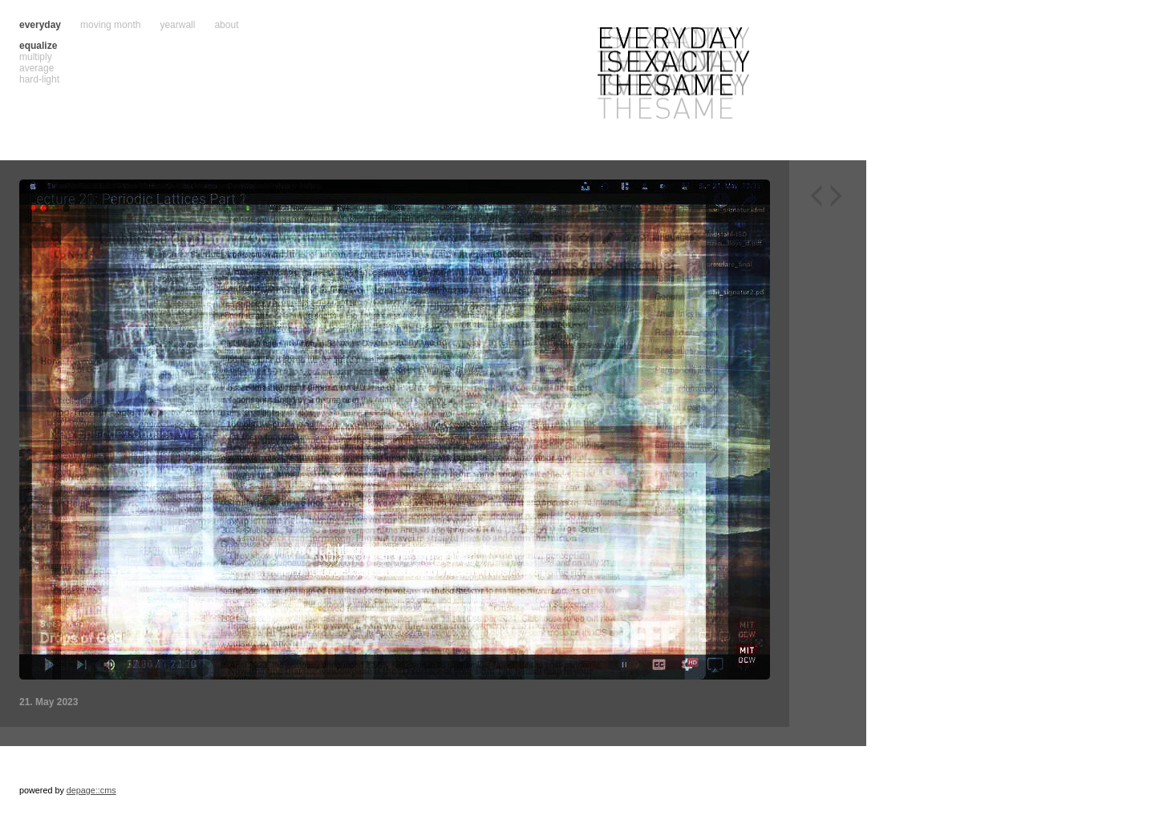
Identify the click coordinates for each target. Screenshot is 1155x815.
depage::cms (91, 790)
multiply (35, 57)
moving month (110, 24)
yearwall (177, 24)
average (36, 68)
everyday (40, 24)
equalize (38, 45)
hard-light (39, 79)
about (226, 24)
